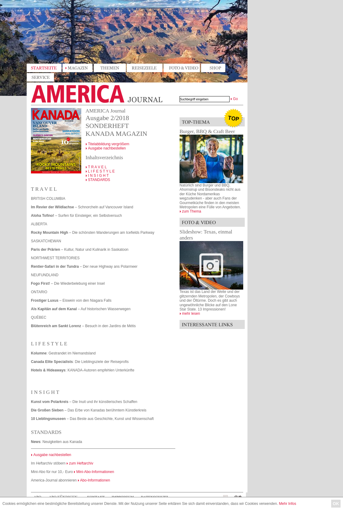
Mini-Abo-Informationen (95, 472)
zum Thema (191, 211)
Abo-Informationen (95, 480)
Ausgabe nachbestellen (107, 148)
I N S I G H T (98, 175)
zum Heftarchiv (81, 463)
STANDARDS (99, 180)
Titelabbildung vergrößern (108, 144)
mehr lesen (191, 313)
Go (235, 99)
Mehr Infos (287, 504)
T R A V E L (97, 167)
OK (336, 503)
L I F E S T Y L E (101, 171)
